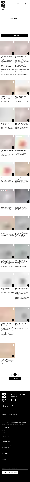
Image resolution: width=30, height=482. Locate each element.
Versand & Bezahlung (6, 445)
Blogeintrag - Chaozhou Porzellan (6, 72)
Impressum (4, 459)
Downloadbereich (5, 447)
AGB (3, 457)
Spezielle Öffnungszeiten (7, 419)
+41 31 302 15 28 (5, 427)
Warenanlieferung (5, 436)
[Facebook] (12, 400)
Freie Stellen (4, 432)
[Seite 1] (15, 374)
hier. (16, 301)
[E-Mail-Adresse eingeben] (15, 468)
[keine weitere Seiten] (11, 375)
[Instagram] (15, 400)
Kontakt (3, 430)
